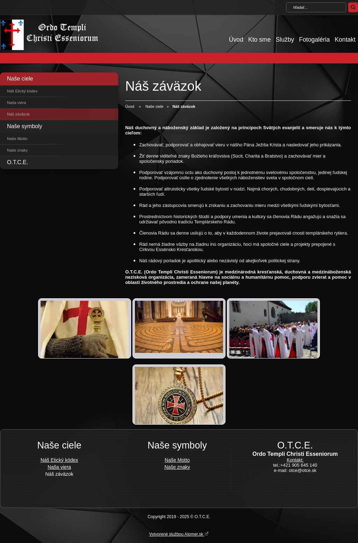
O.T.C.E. (17, 162)
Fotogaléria (314, 39)
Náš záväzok (18, 114)
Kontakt (345, 39)
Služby (284, 39)
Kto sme (259, 39)
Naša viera (16, 102)
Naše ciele (20, 79)
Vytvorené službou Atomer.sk (179, 534)
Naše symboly (24, 126)
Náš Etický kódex (22, 91)
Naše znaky (17, 150)
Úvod (236, 39)
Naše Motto (17, 139)
